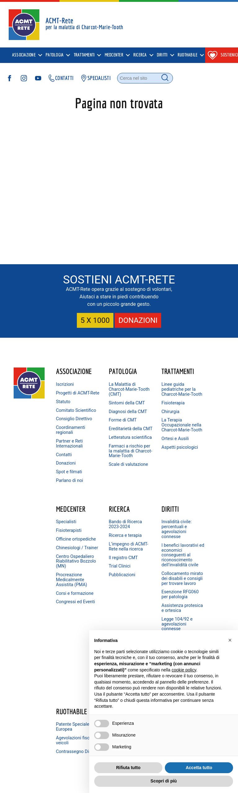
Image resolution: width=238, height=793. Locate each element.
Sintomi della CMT (112, 405)
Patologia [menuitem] (55, 55)
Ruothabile (157, 527)
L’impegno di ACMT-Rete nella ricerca (73, 567)
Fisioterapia (153, 407)
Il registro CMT (71, 580)
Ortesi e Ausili (156, 448)
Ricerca (67, 527)
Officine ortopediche (197, 404)
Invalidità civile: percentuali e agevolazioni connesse (114, 547)
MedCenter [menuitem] (114, 55)
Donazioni (67, 478)
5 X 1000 (95, 320)
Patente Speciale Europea (158, 542)
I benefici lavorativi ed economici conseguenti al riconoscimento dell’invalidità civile (114, 578)
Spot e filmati (70, 486)
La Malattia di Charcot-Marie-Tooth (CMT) (114, 389)
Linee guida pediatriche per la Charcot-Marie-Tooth (157, 392)
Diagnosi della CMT (113, 419)
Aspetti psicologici (153, 459)
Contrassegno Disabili (156, 570)
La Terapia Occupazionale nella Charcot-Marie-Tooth (157, 432)
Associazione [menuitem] (24, 55)
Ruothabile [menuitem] (188, 55)
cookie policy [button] (184, 669)
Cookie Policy (78, 784)
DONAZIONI (137, 320)
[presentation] (26, 55)
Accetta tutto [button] (199, 767)
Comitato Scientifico (67, 417)
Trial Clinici (67, 589)
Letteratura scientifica (110, 454)
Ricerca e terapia (73, 553)
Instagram (199, 563)
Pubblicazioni (70, 598)
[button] (230, 640)
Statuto (64, 406)
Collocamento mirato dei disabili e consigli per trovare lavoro (113, 611)
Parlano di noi (70, 495)
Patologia (113, 371)
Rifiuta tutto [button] (128, 767)
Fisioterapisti (198, 393)
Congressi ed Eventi (198, 486)
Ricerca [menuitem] (140, 55)
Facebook (199, 553)
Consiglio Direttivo (66, 431)
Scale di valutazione (110, 496)
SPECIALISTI (95, 78)
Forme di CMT (113, 430)
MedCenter (199, 371)
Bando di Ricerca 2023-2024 (73, 542)
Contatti (65, 469)
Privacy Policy (50, 784)
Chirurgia (151, 416)
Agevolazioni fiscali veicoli (155, 556)
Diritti (108, 527)
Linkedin (198, 583)
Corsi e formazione (196, 473)
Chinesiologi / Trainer (198, 417)
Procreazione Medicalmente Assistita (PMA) (200, 457)
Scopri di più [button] (164, 780)
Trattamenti (158, 371)
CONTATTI (60, 78)
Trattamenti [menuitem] (84, 55)
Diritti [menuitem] (162, 55)
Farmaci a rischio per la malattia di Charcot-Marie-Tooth (114, 475)
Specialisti (195, 384)
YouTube (198, 573)
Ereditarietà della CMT (116, 441)
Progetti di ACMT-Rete (68, 395)
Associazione (73, 371)
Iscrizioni (66, 384)
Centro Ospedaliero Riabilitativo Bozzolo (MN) (198, 436)
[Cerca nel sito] (145, 78)
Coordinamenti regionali (71, 445)
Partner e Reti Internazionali (70, 458)
